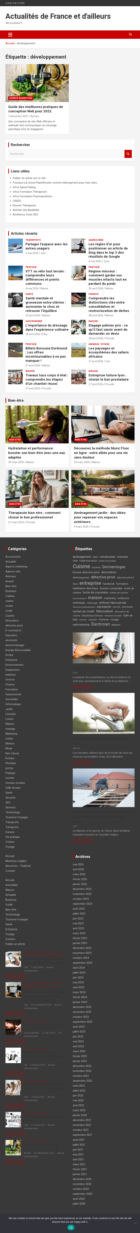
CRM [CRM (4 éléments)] (75, 560)
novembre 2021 (82, 1125)
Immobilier (11, 699)
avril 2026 (78, 869)
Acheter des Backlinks (26, 210)
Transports (33, 240)
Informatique (13, 704)
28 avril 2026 (96, 315)
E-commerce (13, 630)
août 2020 (79, 1198)
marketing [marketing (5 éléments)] (110, 598)
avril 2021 (78, 1159)
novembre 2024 (82, 953)
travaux (9, 832)
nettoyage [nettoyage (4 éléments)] (92, 602)
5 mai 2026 (32, 253)
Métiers (9, 743)
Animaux (94, 344)
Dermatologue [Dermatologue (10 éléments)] (113, 567)
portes (9, 768)
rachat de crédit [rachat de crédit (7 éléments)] (83, 611)
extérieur (10, 674)
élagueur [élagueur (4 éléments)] (115, 624)
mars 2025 (79, 933)
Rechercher (128, 154)
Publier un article (15, 944)
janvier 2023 (80, 1061)
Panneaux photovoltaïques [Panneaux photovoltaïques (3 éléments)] (84, 607)
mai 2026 (78, 864)
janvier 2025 (80, 943)
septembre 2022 (82, 1080)
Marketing (11, 733)
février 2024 (80, 997)
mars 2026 (79, 874)
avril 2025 (78, 928)
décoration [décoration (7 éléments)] (108, 572)
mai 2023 (78, 1041)
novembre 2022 (82, 1071)
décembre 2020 (82, 1179)
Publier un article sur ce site (29, 178)
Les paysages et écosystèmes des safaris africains (109, 352)
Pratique (31, 267)
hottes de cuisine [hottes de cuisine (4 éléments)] (119, 592)
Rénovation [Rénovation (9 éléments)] (104, 611)
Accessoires (13, 556)
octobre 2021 (81, 1130)
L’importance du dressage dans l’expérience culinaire (47, 327)
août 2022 (79, 1085)
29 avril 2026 (33, 315)
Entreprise (11, 660)
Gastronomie (34, 321)
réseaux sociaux (15, 782)
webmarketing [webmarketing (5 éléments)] (81, 624)
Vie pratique (12, 837)
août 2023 (79, 1026)
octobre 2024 (81, 957)
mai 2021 (78, 1154)
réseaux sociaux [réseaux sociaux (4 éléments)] (113, 615)
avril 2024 (78, 987)
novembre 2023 (82, 1012)
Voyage (104, 344)
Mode (8, 748)
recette (9, 778)
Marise (44, 288)
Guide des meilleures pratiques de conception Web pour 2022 (35, 109)
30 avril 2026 (96, 288)
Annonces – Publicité (18, 866)
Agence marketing (20, 98)
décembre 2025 (82, 889)
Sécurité (10, 797)
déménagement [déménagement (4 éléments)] (81, 577)
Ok (70, 1227)
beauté (9, 581)
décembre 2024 (82, 948)
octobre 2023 (81, 1016)
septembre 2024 (82, 962)
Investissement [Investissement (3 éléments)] (79, 598)
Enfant (9, 655)
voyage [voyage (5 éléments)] (114, 619)
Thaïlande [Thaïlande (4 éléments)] (103, 619)
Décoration (12, 620)
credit (8, 610)
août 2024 (79, 967)
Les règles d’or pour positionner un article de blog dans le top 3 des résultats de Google (108, 250)
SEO (7, 802)
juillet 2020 (79, 1203)
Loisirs (9, 719)
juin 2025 (78, 918)
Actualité (10, 561)
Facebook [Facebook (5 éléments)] (108, 583)
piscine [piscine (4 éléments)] (116, 606)
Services (10, 807)
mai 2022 (78, 1100)
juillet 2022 (79, 1090)
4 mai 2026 (95, 261)
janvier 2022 (80, 1115)
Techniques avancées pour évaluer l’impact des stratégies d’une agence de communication (44, 996)
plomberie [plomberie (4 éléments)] (127, 606)
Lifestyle (10, 714)
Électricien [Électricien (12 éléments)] (100, 624)
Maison (93, 321)
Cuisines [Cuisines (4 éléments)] (96, 567)
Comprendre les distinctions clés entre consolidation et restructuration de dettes (109, 304)
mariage (10, 728)
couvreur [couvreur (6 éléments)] (122, 557)
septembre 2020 (82, 1193)
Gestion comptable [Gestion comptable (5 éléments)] (111, 588)
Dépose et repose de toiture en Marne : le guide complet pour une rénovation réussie (103, 816)
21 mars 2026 (16, 522)
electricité (11, 640)
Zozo (107, 261)
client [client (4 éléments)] (95, 557)
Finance (93, 294)
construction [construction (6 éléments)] (107, 557)
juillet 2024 (79, 972)
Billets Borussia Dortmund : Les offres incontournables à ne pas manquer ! (46, 354)
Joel (42, 253)
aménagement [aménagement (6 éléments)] (82, 557)
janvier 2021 (80, 1174)
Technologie (12, 812)
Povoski (109, 338)
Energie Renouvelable (18, 650)
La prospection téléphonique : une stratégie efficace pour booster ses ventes (45, 1088)
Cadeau (10, 596)
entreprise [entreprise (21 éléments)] (90, 583)
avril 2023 (78, 1046)
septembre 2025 (82, 903)
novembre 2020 (82, 1184)
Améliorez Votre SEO (25, 214)
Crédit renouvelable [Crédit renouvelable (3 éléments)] (107, 561)
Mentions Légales (16, 861)
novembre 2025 (82, 894)
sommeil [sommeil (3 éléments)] (83, 620)
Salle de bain (12, 787)
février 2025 (80, 938)
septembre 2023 (82, 1021)
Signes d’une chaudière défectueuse (99, 668)
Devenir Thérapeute (24, 205)
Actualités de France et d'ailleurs (58, 16)
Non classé (12, 753)
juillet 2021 (79, 1144)
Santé (29, 294)
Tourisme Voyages (16, 817)
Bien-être (16, 400)
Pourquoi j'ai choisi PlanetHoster (32, 182)
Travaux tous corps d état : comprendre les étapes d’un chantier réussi (47, 379)
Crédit (9, 904)
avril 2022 (78, 1105)
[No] (135, 1223)
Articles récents (24, 233)
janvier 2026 (80, 884)
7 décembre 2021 (18, 116)
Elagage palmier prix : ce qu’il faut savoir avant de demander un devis (108, 329)
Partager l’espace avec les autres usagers (46, 246)
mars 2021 (79, 1164)
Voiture (9, 841)
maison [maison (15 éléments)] (95, 597)
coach (9, 605)
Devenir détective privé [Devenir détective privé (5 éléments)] (86, 572)
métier (9, 738)
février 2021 (80, 1169)
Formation (11, 689)
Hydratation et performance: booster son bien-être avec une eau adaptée (36, 452)
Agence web (96, 240)
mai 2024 (78, 982)
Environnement (14, 664)
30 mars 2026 (16, 462)
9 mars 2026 (81, 526)
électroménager (14, 645)
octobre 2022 (81, 1075)
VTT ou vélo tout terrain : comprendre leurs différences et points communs (46, 277)
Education (11, 635)
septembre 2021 (82, 1134)
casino (9, 601)
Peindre (9, 758)
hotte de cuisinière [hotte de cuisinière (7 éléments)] (95, 592)
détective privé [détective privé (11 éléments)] (103, 577)
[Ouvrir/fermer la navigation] (10, 34)
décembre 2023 (82, 1007)
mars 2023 (79, 1051)
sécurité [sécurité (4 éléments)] (92, 619)
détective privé (14, 625)
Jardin (9, 709)
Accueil (9, 856)
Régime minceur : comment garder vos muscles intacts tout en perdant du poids (108, 277)
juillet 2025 (79, 913)
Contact (10, 870)
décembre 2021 (82, 1120)
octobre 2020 (81, 1189)
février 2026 (80, 879)
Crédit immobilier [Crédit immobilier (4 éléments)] (88, 560)
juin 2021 (78, 1149)
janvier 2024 (80, 1002)
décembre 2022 (82, 1066)
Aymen (35, 116)
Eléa (44, 334)
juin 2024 (78, 977)
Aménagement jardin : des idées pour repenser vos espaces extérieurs (100, 517)
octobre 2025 (81, 898)
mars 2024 (79, 992)
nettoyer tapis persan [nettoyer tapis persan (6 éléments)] (112, 602)
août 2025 (79, 908)
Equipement (12, 669)
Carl (107, 361)
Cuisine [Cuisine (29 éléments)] (81, 566)
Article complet (83, 686)
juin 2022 (78, 1095)
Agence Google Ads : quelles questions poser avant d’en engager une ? (45, 1056)
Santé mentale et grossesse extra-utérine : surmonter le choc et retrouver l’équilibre (46, 304)
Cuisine (9, 615)
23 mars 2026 (82, 462)
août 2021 (79, 1139)
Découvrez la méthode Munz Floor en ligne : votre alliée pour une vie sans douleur (101, 452)
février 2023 (80, 1056)
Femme (10, 679)
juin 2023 (78, 1036)
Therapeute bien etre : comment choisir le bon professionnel (34, 515)
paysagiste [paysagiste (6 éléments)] (104, 606)
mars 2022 (79, 1110)
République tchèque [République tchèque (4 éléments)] (92, 615)
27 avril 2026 (33, 365)
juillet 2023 (79, 1031)
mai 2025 (78, 923)
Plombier (10, 763)
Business (10, 591)
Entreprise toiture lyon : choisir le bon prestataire (109, 377)
